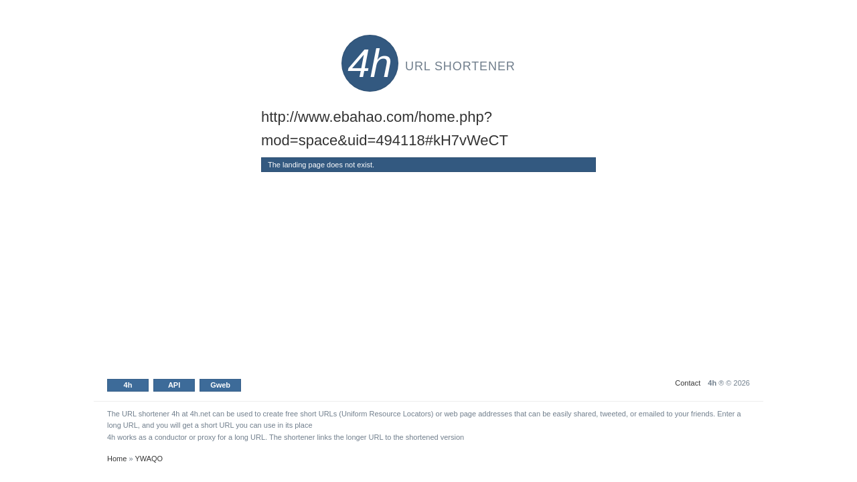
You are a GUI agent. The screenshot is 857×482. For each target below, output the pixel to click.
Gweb (220, 385)
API (174, 385)
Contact (687, 383)
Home (117, 459)
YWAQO (149, 459)
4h (128, 385)
